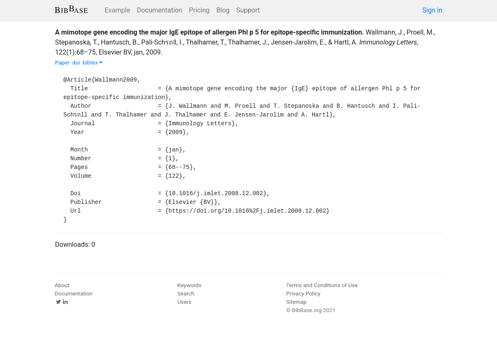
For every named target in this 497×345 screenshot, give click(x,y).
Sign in (432, 10)
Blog (223, 10)
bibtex (93, 63)
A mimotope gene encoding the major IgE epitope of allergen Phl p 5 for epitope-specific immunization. (209, 32)
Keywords (189, 285)
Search (185, 293)
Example (117, 10)
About (62, 285)
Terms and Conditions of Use (321, 285)
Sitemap (296, 302)
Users (184, 302)
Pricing (199, 10)
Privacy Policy (303, 293)
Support (248, 10)
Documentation (159, 10)
